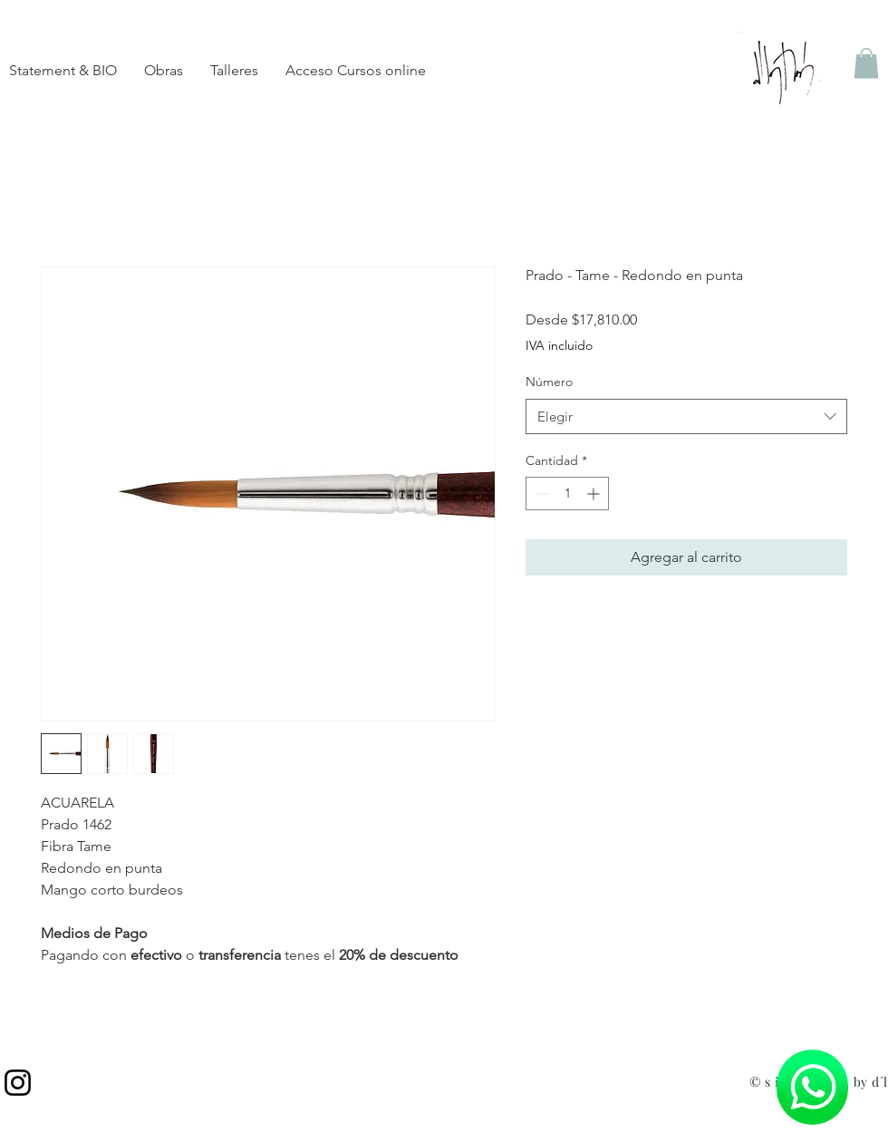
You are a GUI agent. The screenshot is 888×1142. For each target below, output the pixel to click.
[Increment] (595, 493)
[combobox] (686, 416)
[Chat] (812, 1087)
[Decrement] (539, 493)
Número (549, 381)
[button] (866, 63)
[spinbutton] (567, 493)
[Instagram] (17, 1082)
